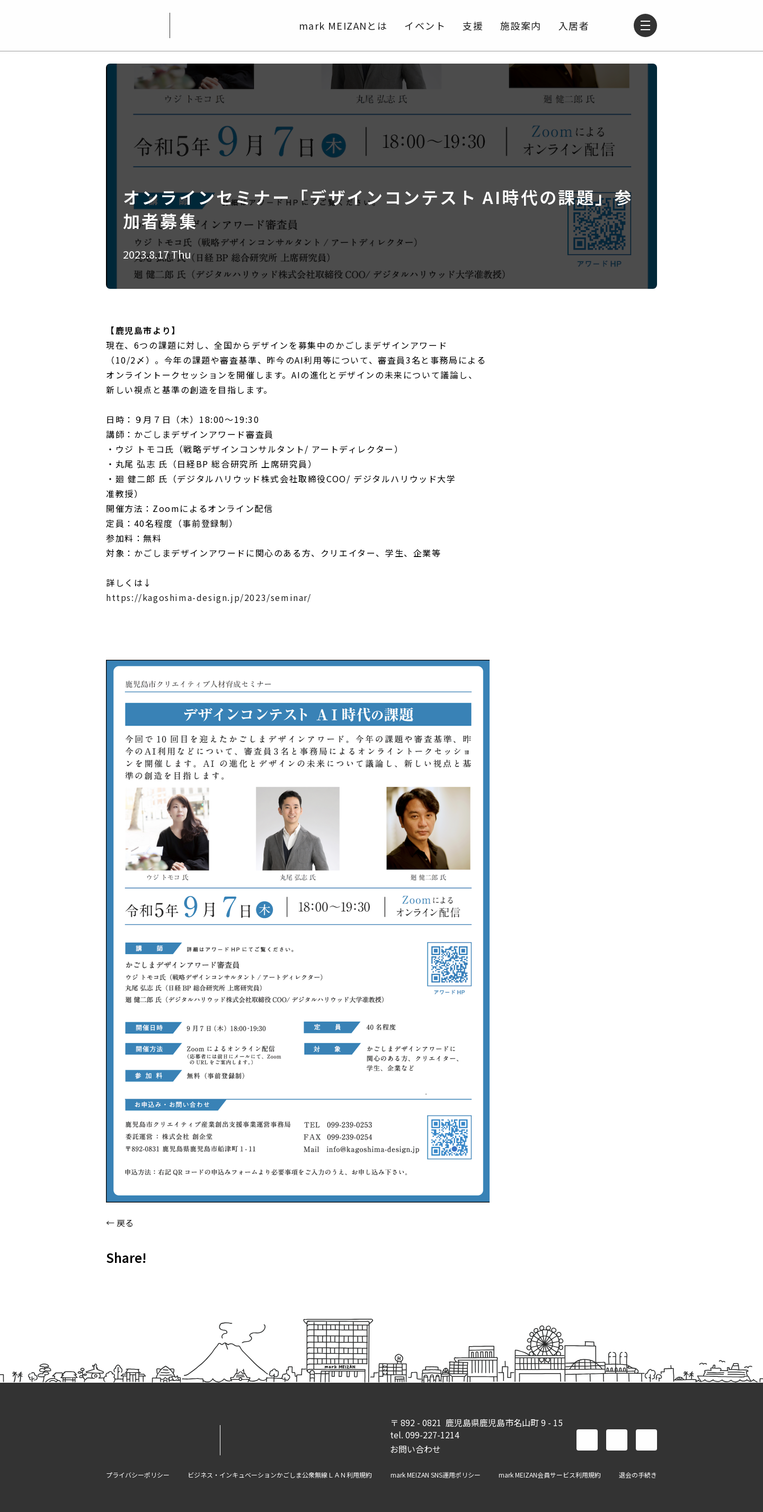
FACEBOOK (118, 1281)
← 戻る (120, 1222)
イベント (424, 25)
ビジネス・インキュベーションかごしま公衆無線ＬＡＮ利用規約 (280, 1475)
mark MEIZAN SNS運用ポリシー (436, 1475)
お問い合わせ (415, 1449)
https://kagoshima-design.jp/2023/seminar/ (209, 597)
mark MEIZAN (133, 25)
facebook (587, 1440)
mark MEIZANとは (342, 25)
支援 (472, 25)
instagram (646, 1440)
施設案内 (519, 25)
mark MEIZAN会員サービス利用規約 (550, 1475)
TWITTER (146, 1281)
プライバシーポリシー (138, 1475)
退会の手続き (638, 1475)
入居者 (572, 25)
